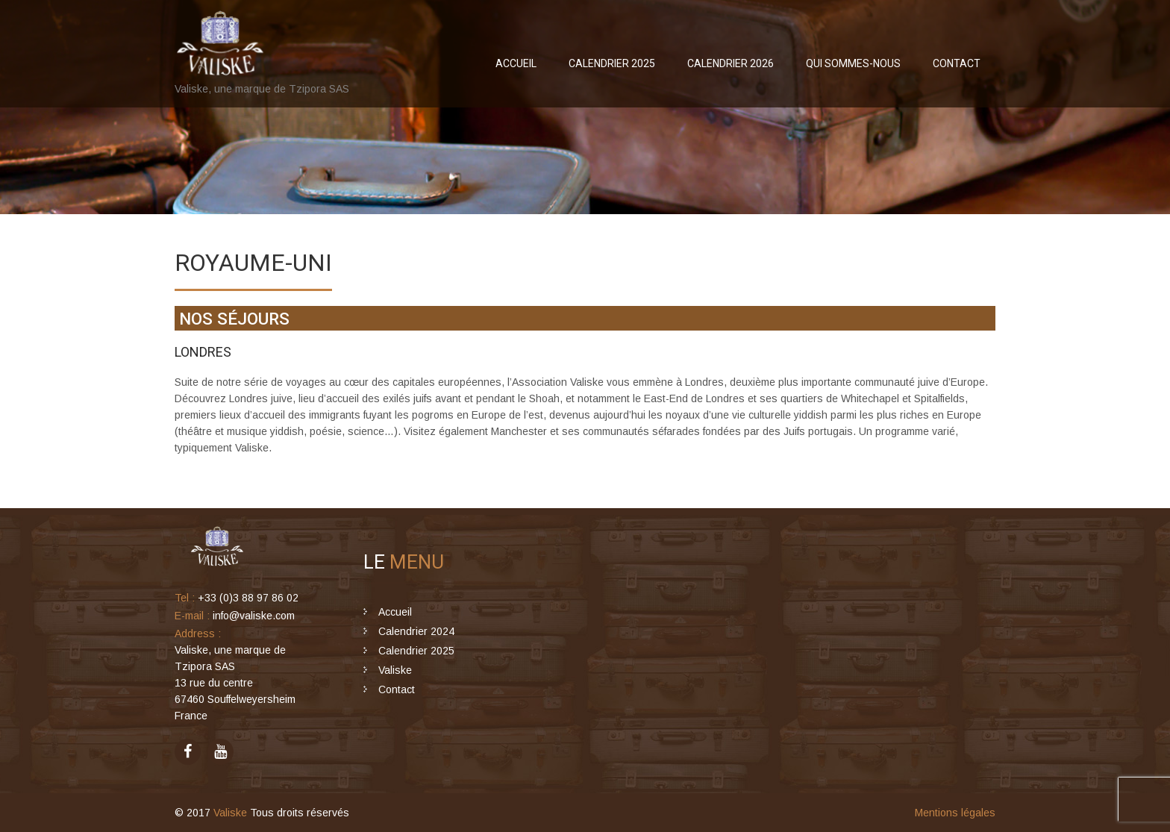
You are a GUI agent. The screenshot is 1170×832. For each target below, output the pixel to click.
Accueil (515, 63)
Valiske (395, 670)
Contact (956, 63)
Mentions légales (955, 813)
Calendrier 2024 (416, 631)
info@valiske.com (254, 616)
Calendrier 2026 (730, 63)
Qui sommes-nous (853, 63)
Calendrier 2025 (612, 63)
